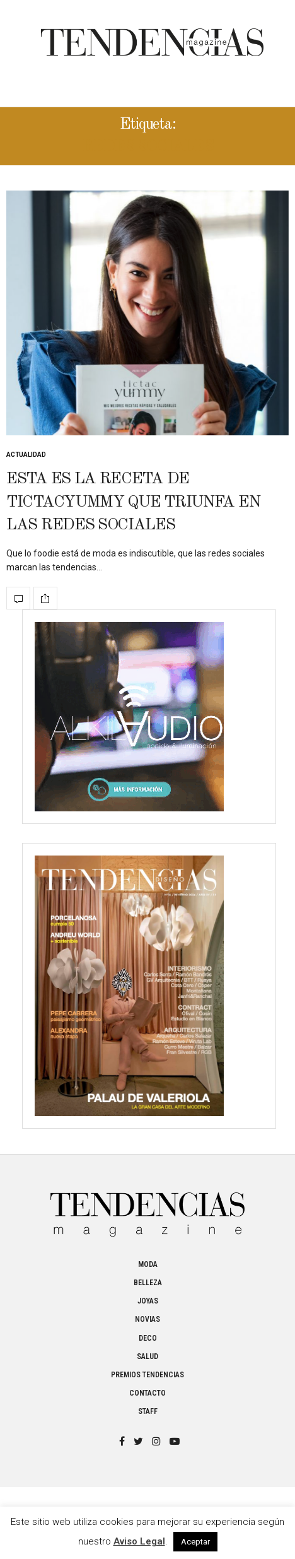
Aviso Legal (139, 1541)
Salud (147, 1356)
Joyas (147, 1301)
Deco (148, 1338)
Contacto (147, 1393)
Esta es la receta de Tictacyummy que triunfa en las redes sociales (133, 502)
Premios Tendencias (147, 1374)
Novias (147, 1319)
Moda (148, 1264)
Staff (148, 1411)
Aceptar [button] (195, 1541)
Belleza (148, 1282)
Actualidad (26, 454)
